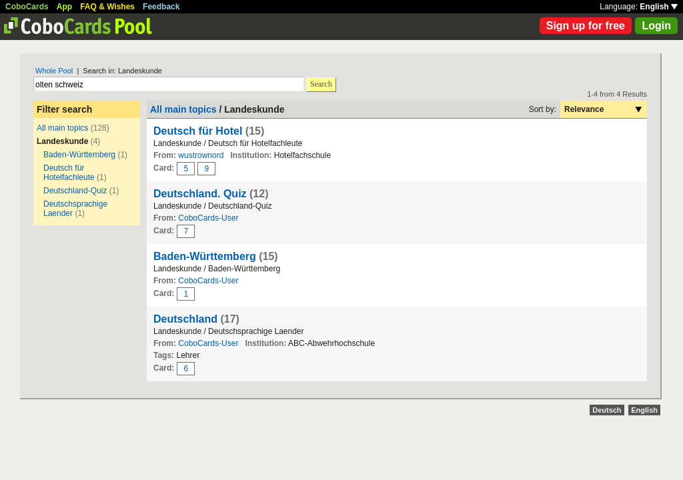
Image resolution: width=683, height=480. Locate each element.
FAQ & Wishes (107, 6)
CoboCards (27, 6)
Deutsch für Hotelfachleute (69, 172)
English (659, 6)
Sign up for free (585, 25)
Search (321, 84)
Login (656, 25)
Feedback (161, 6)
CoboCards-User (208, 218)
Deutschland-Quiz (75, 190)
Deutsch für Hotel (197, 131)
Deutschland (185, 319)
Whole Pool (54, 71)
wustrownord (200, 155)
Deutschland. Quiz (200, 193)
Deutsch (606, 410)
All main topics (62, 128)
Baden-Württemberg (79, 154)
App (64, 6)
